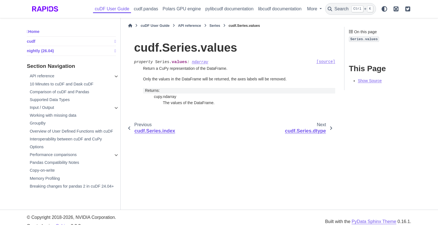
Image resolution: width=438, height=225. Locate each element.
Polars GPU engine (182, 8)
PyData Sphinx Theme (374, 221)
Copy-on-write (42, 170)
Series (215, 25)
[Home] (130, 25)
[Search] (350, 9)
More (312, 8)
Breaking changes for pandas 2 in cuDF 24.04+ (72, 186)
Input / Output (42, 107)
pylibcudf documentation (229, 8)
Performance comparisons (53, 154)
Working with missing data (53, 115)
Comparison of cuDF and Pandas (59, 92)
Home (33, 31)
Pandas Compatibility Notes (54, 162)
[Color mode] (384, 9)
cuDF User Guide (112, 8)
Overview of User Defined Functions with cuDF (71, 131)
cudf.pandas (146, 8)
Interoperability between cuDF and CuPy (66, 139)
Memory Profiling (45, 178)
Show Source (370, 80)
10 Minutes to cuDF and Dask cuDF (61, 84)
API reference (42, 76)
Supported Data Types (50, 99)
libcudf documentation (280, 8)
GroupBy (38, 123)
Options (37, 147)
